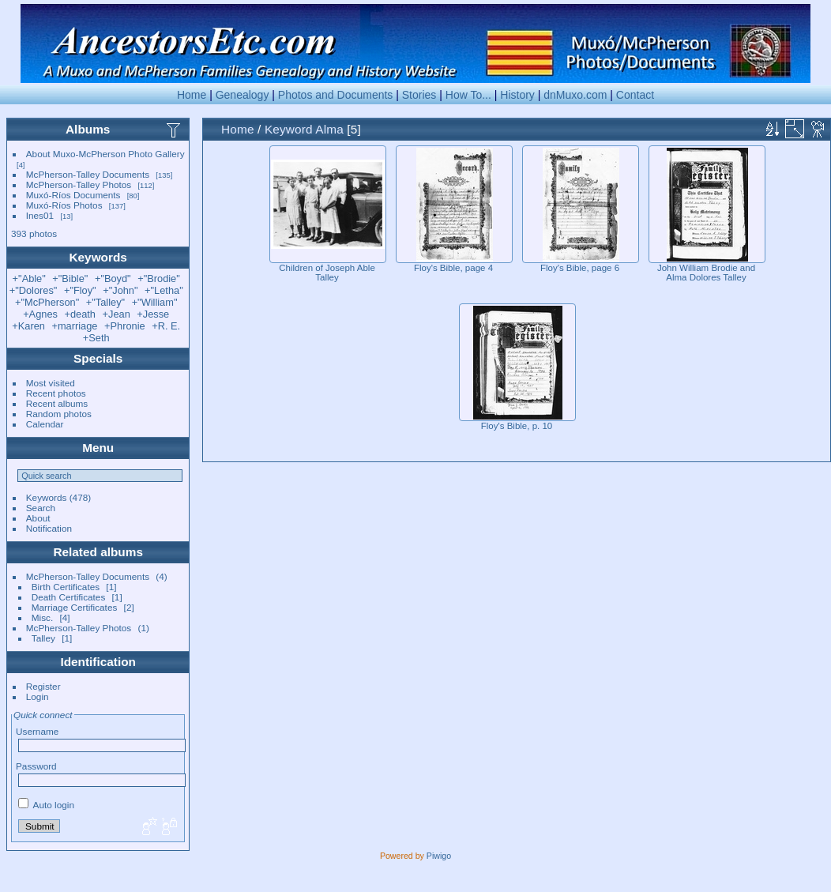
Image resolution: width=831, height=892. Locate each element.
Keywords (46, 497)
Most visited (50, 383)
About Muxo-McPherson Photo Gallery (105, 154)
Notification (49, 528)
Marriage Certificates (75, 607)
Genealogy (242, 94)
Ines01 (40, 215)
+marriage (74, 326)
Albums (88, 129)
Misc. (42, 617)
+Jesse (153, 314)
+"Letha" (164, 290)
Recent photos (56, 393)
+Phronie (124, 326)
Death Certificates (69, 597)
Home (191, 94)
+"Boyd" (113, 278)
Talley (43, 638)
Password (36, 766)
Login (37, 696)
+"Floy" (80, 290)
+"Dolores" (33, 290)
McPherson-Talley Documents (87, 174)
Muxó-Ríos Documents (73, 195)
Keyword (289, 129)
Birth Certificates (66, 586)
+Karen (28, 326)
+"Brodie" (158, 278)
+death (80, 314)
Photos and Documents (335, 94)
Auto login (46, 805)
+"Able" (29, 278)
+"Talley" (105, 302)
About (38, 518)
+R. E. (166, 326)
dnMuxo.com (575, 94)
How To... (468, 94)
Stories (419, 94)
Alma (329, 129)
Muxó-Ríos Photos (64, 205)
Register (43, 686)
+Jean (116, 314)
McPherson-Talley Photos (78, 184)
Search (40, 507)
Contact (635, 94)
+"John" (120, 290)
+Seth (96, 338)
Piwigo (439, 855)
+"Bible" (70, 278)
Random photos (59, 413)
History (517, 94)
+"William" (155, 302)
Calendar (45, 424)
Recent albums (57, 403)
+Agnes (40, 314)
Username (37, 731)
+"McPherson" (47, 302)
